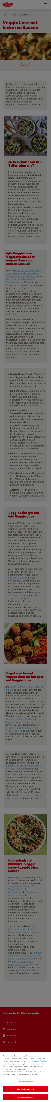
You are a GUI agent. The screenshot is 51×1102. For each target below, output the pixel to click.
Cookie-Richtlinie (40, 1061)
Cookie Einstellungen (25, 1081)
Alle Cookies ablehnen (25, 1089)
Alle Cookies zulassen (25, 1097)
